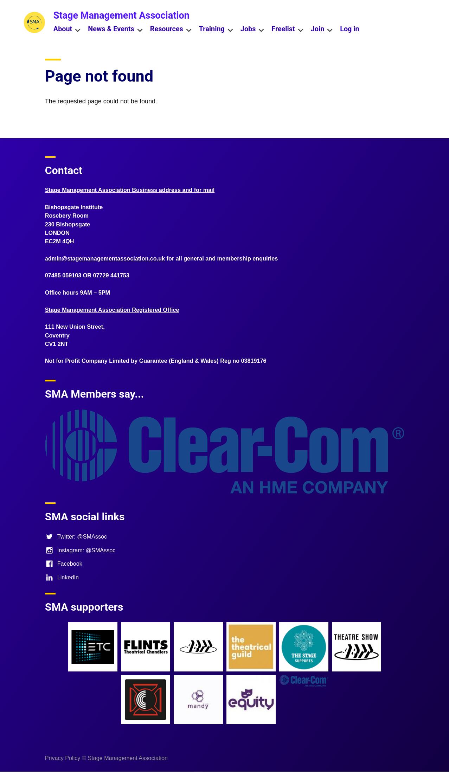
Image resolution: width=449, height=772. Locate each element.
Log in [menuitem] (349, 29)
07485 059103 (63, 275)
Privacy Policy (63, 758)
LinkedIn (62, 577)
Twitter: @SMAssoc (76, 536)
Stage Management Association (121, 15)
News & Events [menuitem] (115, 29)
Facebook (63, 563)
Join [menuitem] (322, 29)
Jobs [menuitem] (252, 29)
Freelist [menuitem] (287, 29)
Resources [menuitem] (171, 29)
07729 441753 (111, 275)
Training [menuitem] (216, 29)
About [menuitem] (67, 29)
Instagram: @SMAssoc (80, 550)
